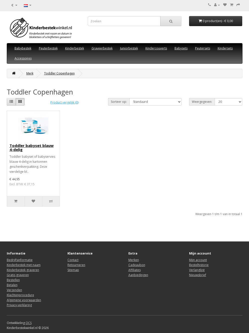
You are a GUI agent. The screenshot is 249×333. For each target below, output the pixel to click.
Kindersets (225, 48)
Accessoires (23, 58)
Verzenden (14, 290)
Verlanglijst (197, 270)
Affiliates (134, 270)
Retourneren (76, 265)
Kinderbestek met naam (24, 265)
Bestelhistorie (199, 265)
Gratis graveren (18, 275)
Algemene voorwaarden (24, 300)
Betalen (12, 285)
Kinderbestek (74, 48)
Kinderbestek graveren (23, 270)
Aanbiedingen (138, 275)
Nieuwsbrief (197, 275)
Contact (72, 260)
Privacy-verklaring (19, 305)
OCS (29, 323)
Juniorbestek (129, 48)
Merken (133, 260)
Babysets (181, 48)
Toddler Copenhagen (59, 73)
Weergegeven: (202, 102)
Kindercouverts (156, 48)
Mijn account (198, 260)
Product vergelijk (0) (64, 102)
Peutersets (202, 48)
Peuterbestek (48, 48)
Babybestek (23, 48)
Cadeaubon (136, 265)
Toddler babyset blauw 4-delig (32, 147)
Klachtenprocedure (20, 295)
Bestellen (13, 280)
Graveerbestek (102, 48)
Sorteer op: (119, 102)
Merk (29, 73)
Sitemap (73, 270)
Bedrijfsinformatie (20, 260)
